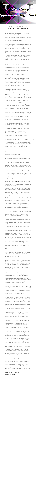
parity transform (17, 181)
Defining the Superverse (12, 374)
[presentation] (20, 102)
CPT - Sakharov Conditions (12, 372)
